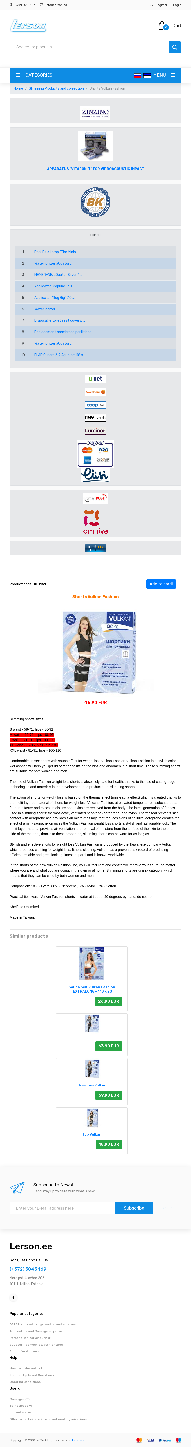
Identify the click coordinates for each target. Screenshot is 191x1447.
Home (18, 88)
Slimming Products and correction (56, 88)
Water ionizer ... (46, 309)
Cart (176, 25)
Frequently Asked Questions (32, 1375)
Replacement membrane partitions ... (64, 332)
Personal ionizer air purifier (30, 1338)
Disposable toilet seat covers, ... (59, 320)
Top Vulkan (91, 1134)
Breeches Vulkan (91, 1085)
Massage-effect (22, 1399)
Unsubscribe (171, 1208)
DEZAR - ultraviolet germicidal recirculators (43, 1324)
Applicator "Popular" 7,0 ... (54, 286)
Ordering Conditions (25, 1382)
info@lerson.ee (56, 5)
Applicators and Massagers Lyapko (36, 1331)
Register (161, 5)
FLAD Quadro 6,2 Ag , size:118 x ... (60, 355)
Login (177, 5)
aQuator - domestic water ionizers (36, 1344)
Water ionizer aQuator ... (53, 263)
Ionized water (20, 1412)
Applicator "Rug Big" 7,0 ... (54, 298)
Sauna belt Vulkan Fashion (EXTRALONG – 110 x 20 (92, 989)
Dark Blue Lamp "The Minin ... (56, 252)
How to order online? (26, 1368)
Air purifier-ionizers (24, 1351)
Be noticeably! (21, 1405)
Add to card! (161, 584)
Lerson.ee (31, 1246)
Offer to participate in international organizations (48, 1419)
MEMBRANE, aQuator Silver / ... (58, 275)
